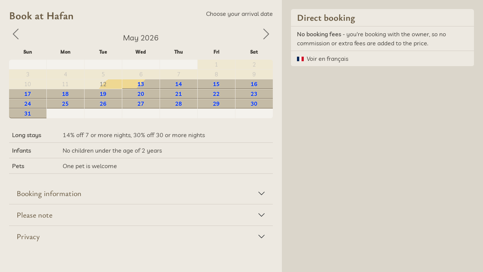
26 (103, 103)
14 (178, 84)
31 (27, 113)
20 (140, 93)
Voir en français (327, 58)
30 (254, 103)
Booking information (49, 193)
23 (254, 93)
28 (178, 103)
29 (216, 103)
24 (27, 103)
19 (103, 93)
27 (140, 103)
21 (178, 93)
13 (140, 84)
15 (216, 84)
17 (27, 93)
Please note (34, 215)
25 (65, 103)
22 (216, 93)
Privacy (28, 236)
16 (254, 84)
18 (65, 93)
